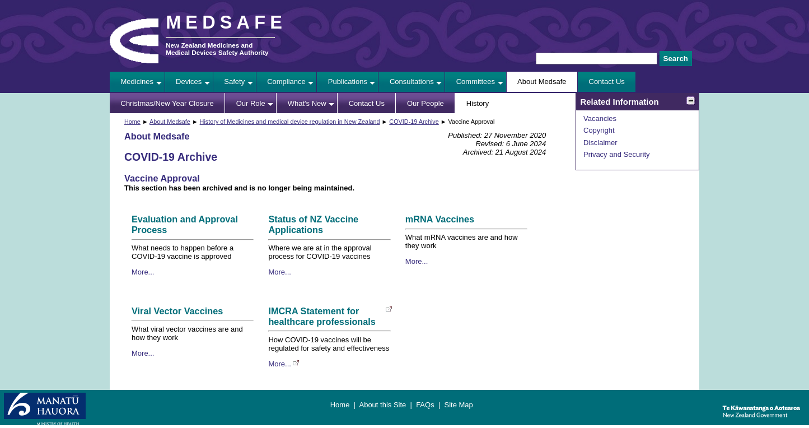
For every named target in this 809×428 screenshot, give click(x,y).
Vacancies (599, 118)
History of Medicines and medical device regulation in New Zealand (290, 121)
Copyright (599, 130)
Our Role (250, 103)
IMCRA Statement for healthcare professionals (321, 316)
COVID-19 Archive (413, 121)
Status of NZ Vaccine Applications (313, 224)
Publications (347, 81)
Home (132, 121)
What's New (307, 103)
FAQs (425, 405)
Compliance (286, 81)
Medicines (137, 81)
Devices (189, 81)
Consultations (412, 81)
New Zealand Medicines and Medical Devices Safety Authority (217, 48)
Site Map (458, 405)
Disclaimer (600, 142)
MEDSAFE (226, 22)
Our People (425, 103)
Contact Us (607, 81)
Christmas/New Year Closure (167, 103)
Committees (475, 81)
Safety (234, 81)
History (477, 103)
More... (143, 272)
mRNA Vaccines (439, 219)
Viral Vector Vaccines (177, 311)
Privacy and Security (616, 154)
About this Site (382, 405)
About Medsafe (541, 81)
